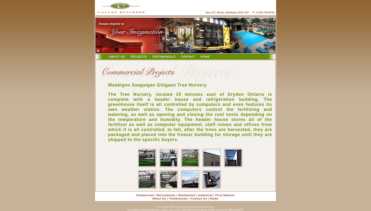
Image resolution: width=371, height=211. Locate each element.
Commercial (145, 195)
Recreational (166, 195)
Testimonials (178, 198)
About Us (159, 198)
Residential (186, 195)
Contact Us (199, 198)
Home (214, 198)
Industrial (205, 195)
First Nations (225, 195)
